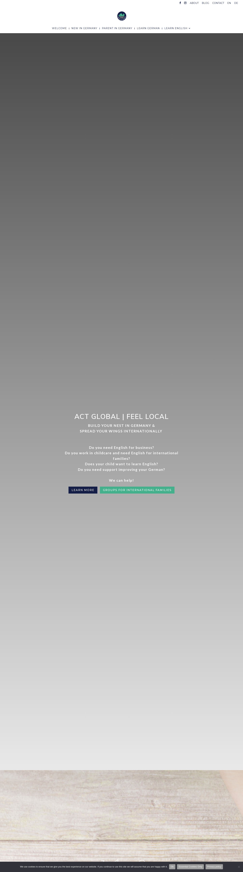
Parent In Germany (117, 28)
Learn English (175, 28)
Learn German (148, 28)
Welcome (59, 28)
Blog (205, 3)
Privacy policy (214, 866)
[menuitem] (229, 4)
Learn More (83, 490)
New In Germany (84, 28)
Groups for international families (137, 490)
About (194, 3)
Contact (218, 3)
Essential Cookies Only (190, 866)
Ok (172, 866)
